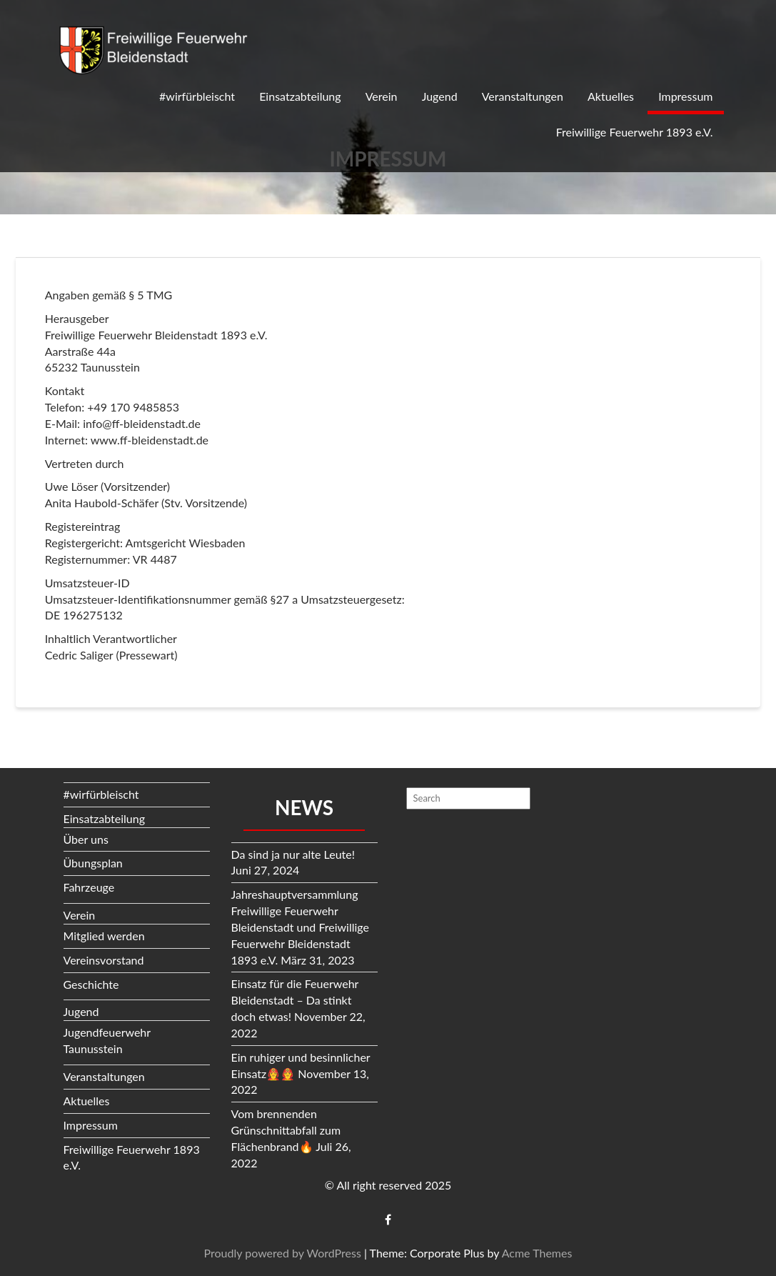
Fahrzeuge (89, 887)
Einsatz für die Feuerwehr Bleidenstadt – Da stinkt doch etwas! (295, 1000)
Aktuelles (611, 96)
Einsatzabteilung (300, 96)
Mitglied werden (104, 935)
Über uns (86, 839)
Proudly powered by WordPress (282, 1253)
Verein (382, 96)
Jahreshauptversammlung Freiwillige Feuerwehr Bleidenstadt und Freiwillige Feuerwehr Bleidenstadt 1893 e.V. (300, 926)
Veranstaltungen (522, 96)
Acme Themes (537, 1253)
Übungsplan (93, 862)
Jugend (440, 96)
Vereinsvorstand (104, 960)
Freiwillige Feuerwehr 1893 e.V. (634, 132)
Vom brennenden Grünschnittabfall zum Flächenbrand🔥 (286, 1130)
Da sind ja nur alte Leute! (293, 854)
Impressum (685, 96)
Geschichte (91, 984)
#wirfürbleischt (197, 96)
